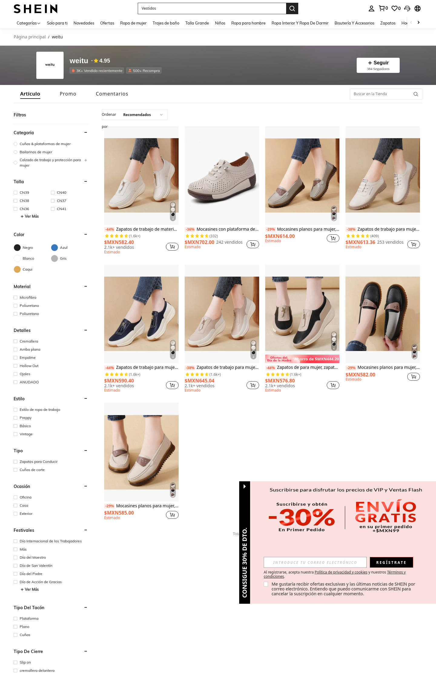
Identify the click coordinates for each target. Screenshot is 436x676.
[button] (212, 8)
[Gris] (69, 258)
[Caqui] (32, 269)
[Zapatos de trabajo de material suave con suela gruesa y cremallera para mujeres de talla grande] (141, 175)
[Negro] (32, 247)
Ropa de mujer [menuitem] (133, 23)
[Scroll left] (411, 23)
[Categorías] (29, 23)
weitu (79, 61)
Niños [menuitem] (220, 23)
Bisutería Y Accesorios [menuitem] (354, 23)
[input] (315, 562)
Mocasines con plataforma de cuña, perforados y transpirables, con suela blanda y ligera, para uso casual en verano (222, 229)
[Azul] (69, 247)
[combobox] (134, 114)
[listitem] (98, 70)
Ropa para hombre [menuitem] (248, 23)
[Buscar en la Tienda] (386, 94)
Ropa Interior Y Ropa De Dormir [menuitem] (300, 23)
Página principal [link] (30, 37)
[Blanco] (32, 258)
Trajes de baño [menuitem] (166, 23)
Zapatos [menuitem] (387, 23)
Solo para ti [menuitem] (57, 23)
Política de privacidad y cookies (341, 572)
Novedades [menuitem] (84, 23)
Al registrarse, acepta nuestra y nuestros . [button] (335, 574)
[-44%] (109, 229)
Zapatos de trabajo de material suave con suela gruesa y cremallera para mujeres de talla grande (141, 229)
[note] (302, 359)
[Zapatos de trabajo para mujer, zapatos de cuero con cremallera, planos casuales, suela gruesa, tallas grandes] (222, 314)
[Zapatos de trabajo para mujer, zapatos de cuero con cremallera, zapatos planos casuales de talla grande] (141, 314)
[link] (383, 8)
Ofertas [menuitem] (107, 23)
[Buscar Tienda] (415, 94)
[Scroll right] (418, 23)
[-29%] (270, 229)
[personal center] (371, 8)
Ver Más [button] (29, 216)
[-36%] (190, 229)
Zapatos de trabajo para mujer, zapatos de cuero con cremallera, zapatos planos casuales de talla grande (141, 367)
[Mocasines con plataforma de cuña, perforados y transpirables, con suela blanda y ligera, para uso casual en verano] (222, 175)
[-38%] (350, 229)
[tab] (30, 93)
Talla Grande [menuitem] (197, 23)
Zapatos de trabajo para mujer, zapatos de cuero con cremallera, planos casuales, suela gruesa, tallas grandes (222, 367)
